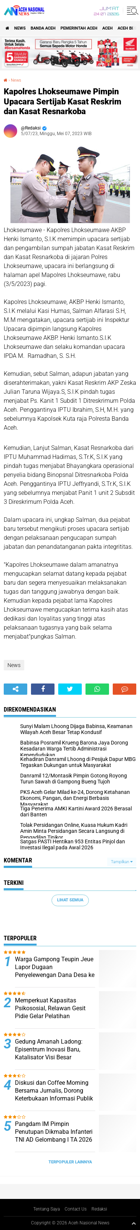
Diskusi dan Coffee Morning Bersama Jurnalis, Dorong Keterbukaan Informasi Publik (54, 1090)
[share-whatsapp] (97, 689)
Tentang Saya (46, 1209)
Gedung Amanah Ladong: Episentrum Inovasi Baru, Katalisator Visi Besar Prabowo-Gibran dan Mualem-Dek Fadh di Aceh (54, 1057)
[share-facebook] (43, 689)
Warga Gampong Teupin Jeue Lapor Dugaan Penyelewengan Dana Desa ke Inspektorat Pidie (54, 971)
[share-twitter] (70, 689)
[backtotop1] (133, 1223)
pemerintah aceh (78, 28)
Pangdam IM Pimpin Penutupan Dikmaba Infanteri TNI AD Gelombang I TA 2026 (54, 1131)
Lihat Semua (70, 900)
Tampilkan (122, 861)
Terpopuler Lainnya (70, 1162)
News (20, 28)
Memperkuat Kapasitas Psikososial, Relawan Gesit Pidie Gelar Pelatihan (50, 1008)
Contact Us (76, 1209)
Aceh (107, 28)
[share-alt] (15, 689)
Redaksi (99, 1209)
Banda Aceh (43, 28)
